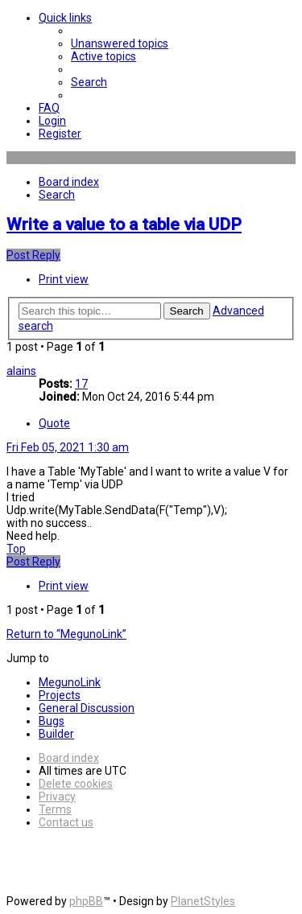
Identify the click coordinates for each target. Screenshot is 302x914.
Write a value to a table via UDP (124, 224)
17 (81, 383)
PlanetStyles (203, 901)
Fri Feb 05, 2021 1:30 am (67, 447)
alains (21, 370)
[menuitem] (119, 43)
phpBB (86, 901)
